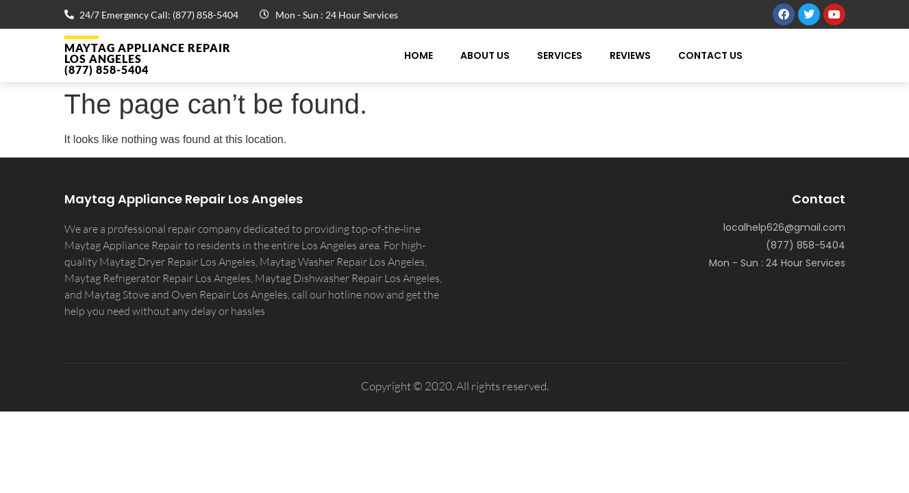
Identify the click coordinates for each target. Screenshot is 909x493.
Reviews (630, 55)
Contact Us (710, 55)
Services (559, 55)
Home (418, 55)
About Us (485, 55)
